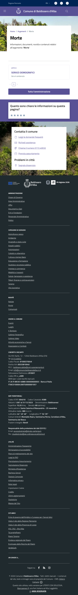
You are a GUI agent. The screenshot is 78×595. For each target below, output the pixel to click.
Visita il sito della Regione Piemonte (22, 521)
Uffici (14, 68)
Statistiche (12, 499)
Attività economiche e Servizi (19, 342)
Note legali (12, 484)
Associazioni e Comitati (17, 346)
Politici (10, 220)
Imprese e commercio (16, 268)
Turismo (11, 283)
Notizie (11, 301)
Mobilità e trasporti (15, 272)
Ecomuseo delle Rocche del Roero (21, 544)
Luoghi (11, 326)
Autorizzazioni (13, 249)
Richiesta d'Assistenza (17, 468)
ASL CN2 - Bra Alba (16, 528)
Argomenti (22, 31)
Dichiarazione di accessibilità (19, 449)
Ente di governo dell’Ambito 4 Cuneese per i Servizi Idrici (30, 517)
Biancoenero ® (23, 588)
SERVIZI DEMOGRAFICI (23, 72)
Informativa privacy (16, 480)
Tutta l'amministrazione (39, 91)
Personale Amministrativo (18, 216)
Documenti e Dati (15, 208)
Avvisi (10, 305)
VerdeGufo (12, 547)
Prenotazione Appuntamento (19, 461)
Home (12, 31)
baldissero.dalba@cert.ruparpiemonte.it (28, 367)
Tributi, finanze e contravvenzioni (21, 280)
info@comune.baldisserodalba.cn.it (27, 370)
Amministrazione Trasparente (19, 446)
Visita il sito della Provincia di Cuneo (22, 524)
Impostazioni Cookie (16, 488)
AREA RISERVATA (37, 591)
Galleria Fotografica (16, 334)
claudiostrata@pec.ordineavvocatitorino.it (28, 434)
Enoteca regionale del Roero (19, 540)
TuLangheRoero (14, 532)
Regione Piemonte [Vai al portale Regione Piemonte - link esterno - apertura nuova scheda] (14, 3)
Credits (11, 491)
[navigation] (4, 11)
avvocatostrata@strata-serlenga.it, (28, 431)
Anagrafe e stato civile (17, 241)
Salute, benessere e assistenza (20, 276)
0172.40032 (16, 358)
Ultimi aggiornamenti (16, 495)
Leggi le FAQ (13, 457)
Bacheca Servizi (14, 472)
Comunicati (12, 309)
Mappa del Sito (14, 503)
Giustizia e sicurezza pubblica (19, 264)
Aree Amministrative (16, 201)
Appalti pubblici (14, 245)
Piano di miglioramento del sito (20, 453)
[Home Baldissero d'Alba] (35, 11)
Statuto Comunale (15, 476)
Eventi (10, 323)
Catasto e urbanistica (16, 253)
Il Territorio (12, 330)
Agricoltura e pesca (15, 234)
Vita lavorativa (14, 287)
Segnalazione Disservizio (18, 465)
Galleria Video (13, 338)
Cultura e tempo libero (17, 257)
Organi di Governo (15, 197)
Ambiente (12, 238)
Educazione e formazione (18, 260)
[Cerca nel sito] (67, 11)
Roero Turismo (13, 536)
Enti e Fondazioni (15, 212)
